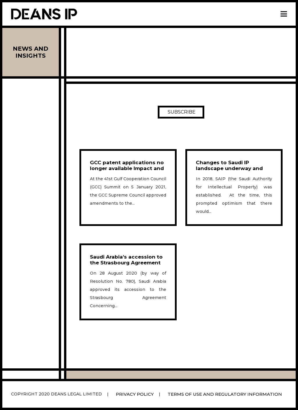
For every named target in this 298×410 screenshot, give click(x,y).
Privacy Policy (135, 394)
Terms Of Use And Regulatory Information (225, 394)
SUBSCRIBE (182, 112)
